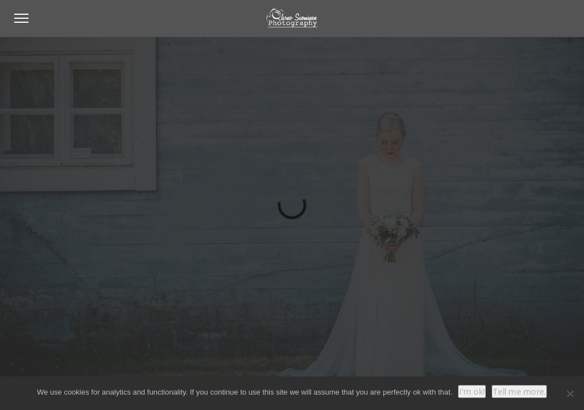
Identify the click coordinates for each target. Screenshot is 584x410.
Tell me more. (519, 391)
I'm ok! (472, 391)
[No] (569, 393)
